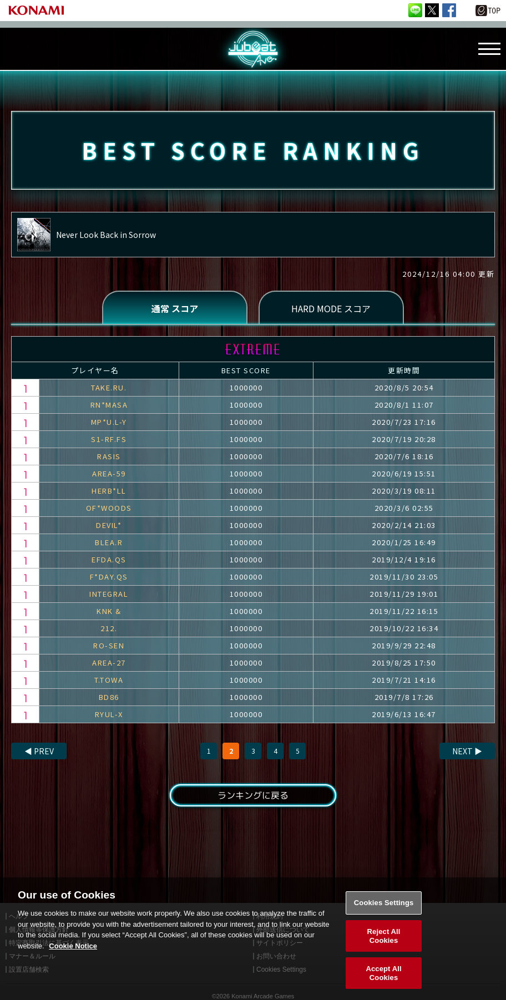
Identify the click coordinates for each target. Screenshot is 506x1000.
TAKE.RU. (108, 387)
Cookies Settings (384, 912)
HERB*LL (109, 490)
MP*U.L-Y (109, 422)
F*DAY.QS (109, 576)
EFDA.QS (109, 559)
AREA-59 (109, 473)
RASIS (109, 456)
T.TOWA (108, 679)
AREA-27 (109, 662)
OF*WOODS (109, 507)
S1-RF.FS (108, 439)
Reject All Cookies (384, 946)
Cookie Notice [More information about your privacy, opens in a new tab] (73, 956)
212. (108, 628)
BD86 (109, 697)
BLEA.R (109, 542)
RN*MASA (109, 404)
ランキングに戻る (253, 795)
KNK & (109, 611)
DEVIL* (109, 525)
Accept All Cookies (383, 983)
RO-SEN (108, 645)
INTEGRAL (108, 593)
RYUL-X (109, 714)
